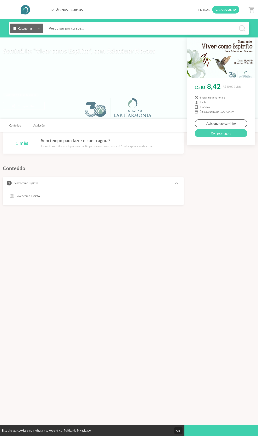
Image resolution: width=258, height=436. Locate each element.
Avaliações (39, 125)
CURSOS (76, 10)
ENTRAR (204, 10)
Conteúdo (15, 125)
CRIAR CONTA (226, 9)
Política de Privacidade (77, 430)
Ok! (178, 430)
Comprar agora (221, 133)
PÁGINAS (59, 10)
